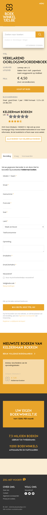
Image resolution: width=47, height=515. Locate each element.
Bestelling (7, 156)
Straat (5, 185)
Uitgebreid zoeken (34, 45)
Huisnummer (8, 194)
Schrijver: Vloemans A (12, 374)
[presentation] (20, 294)
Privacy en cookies (9, 499)
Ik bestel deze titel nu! (23, 307)
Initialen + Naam (9, 176)
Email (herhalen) (9, 265)
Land (5, 221)
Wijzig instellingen (9, 286)
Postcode (6, 203)
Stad (4, 212)
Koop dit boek (23, 89)
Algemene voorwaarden (27, 316)
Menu (41, 4)
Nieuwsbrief (7, 274)
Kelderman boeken (17, 112)
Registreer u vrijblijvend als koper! (14, 321)
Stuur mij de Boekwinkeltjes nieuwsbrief (18, 277)
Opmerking (7, 241)
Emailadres (7, 256)
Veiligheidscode (8, 283)
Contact (5, 493)
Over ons (6, 490)
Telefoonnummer (9, 232)
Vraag (16, 156)
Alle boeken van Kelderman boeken (23, 139)
